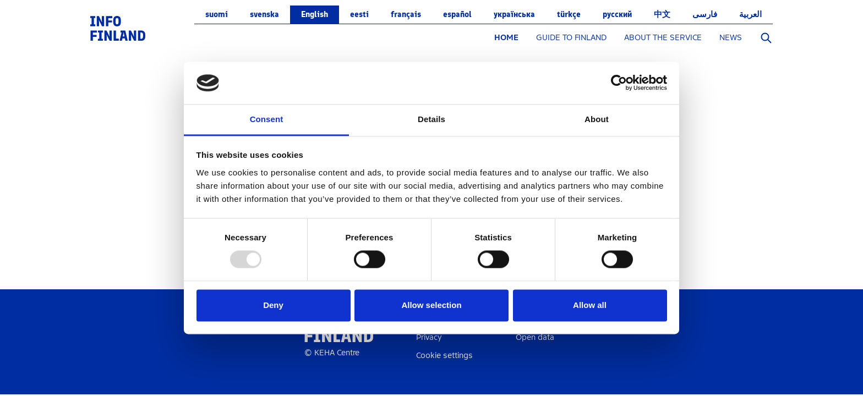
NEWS (730, 37)
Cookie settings (444, 355)
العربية (750, 14)
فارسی (704, 14)
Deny (273, 305)
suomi (216, 14)
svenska (264, 14)
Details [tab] (431, 119)
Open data (535, 337)
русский (617, 14)
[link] (117, 28)
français (406, 14)
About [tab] (597, 119)
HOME (506, 37)
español (457, 14)
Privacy (429, 337)
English (314, 14)
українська (514, 14)
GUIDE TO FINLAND (571, 37)
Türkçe (569, 14)
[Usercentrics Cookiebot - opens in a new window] (619, 83)
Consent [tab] (266, 119)
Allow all (590, 305)
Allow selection (431, 305)
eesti (359, 14)
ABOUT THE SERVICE (663, 37)
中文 (662, 14)
